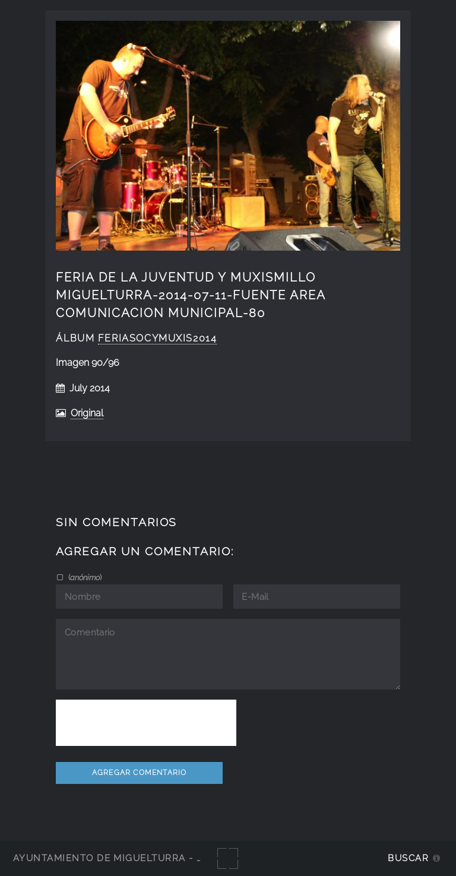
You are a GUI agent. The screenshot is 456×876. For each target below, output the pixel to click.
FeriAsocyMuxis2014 (157, 338)
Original (87, 413)
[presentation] (146, 723)
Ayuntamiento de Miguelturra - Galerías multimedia (162, 858)
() (84, 577)
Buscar (408, 858)
